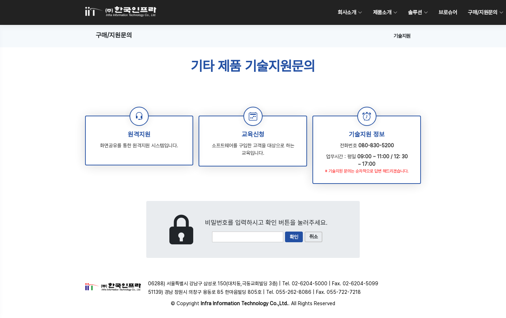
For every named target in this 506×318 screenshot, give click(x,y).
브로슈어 (448, 12)
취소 (313, 236)
